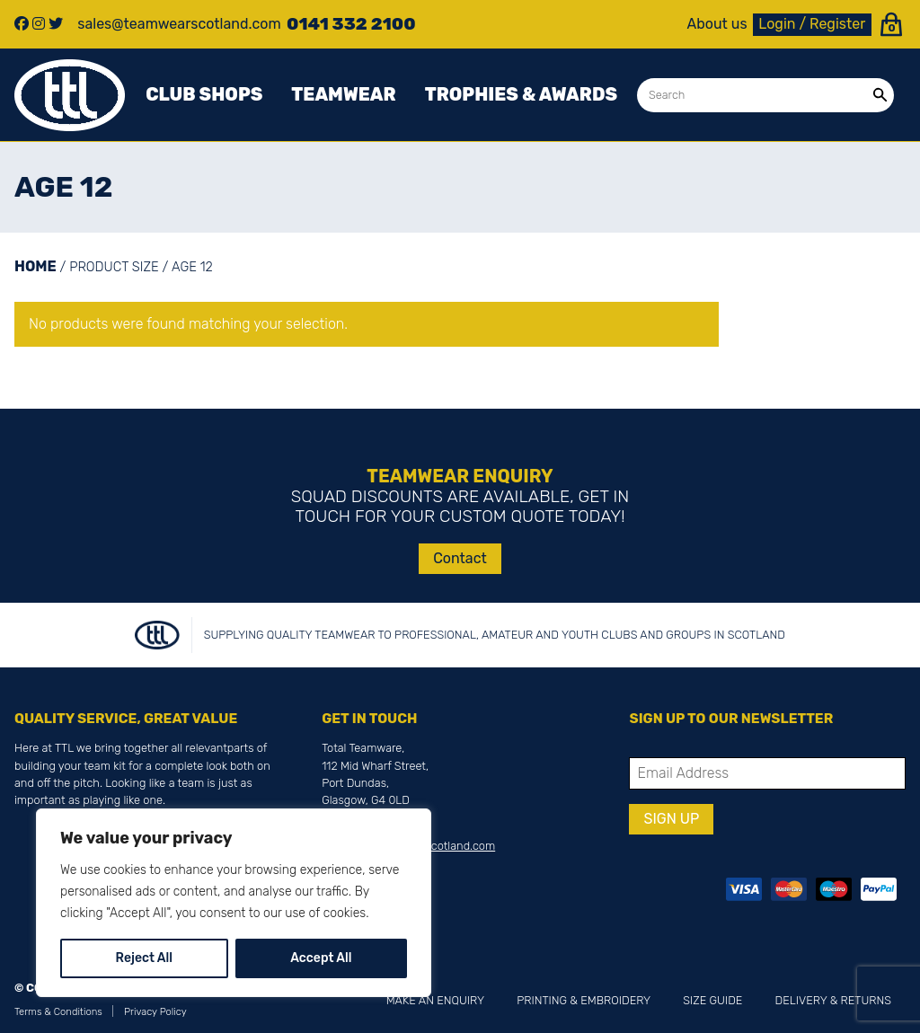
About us (717, 24)
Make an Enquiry (435, 1000)
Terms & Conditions (58, 1012)
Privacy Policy (155, 1012)
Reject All (144, 958)
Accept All (320, 958)
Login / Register (811, 23)
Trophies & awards (521, 94)
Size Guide (712, 1000)
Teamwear (343, 94)
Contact (460, 558)
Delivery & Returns (833, 1000)
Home (35, 266)
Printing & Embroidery (583, 1000)
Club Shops (204, 94)
